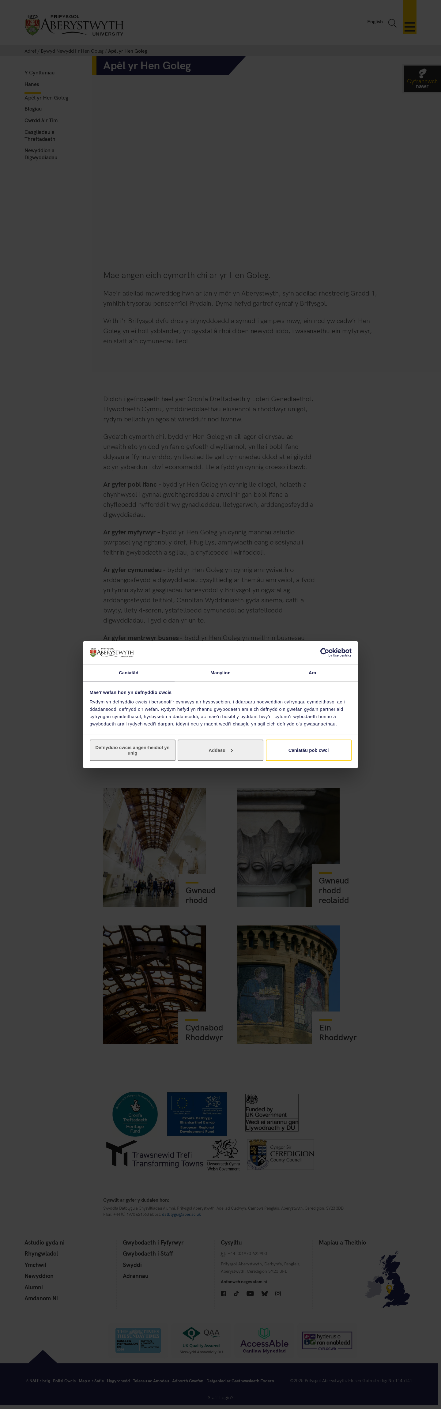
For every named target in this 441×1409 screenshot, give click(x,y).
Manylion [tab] (220, 672)
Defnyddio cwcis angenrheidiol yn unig (132, 750)
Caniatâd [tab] (128, 672)
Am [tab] (312, 672)
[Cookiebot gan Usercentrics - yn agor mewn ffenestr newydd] (325, 652)
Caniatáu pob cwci (308, 750)
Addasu (221, 750)
